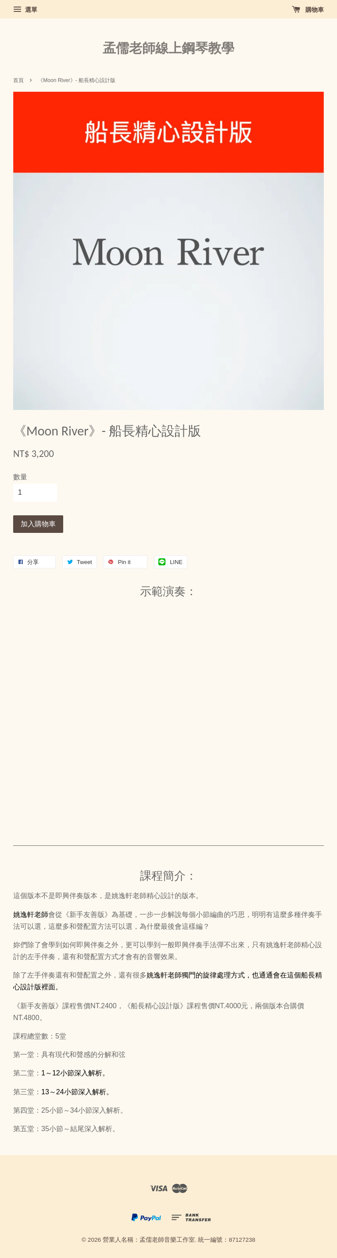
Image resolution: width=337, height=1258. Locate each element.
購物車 (308, 9)
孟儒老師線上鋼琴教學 (168, 48)
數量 (20, 477)
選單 (25, 9)
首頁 (18, 80)
